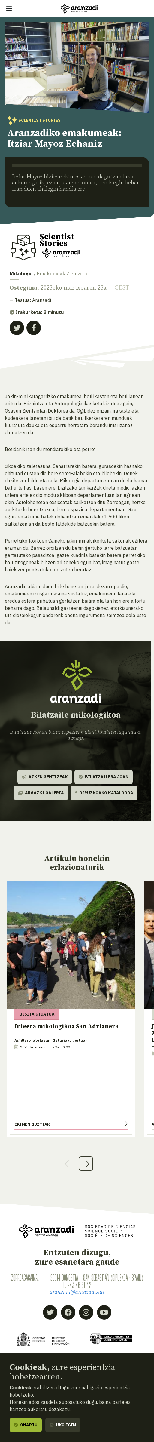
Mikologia (21, 274)
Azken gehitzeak (45, 776)
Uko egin (63, 1425)
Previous (68, 1163)
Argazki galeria (41, 792)
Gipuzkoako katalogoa (104, 792)
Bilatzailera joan (103, 776)
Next (86, 1163)
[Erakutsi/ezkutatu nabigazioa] (9, 9)
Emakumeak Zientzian (62, 274)
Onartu (26, 1425)
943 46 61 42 (79, 1285)
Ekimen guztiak (32, 1124)
